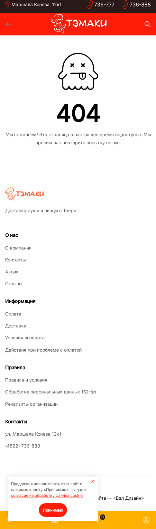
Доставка (15, 325)
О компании (18, 247)
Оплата (13, 313)
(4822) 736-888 (22, 446)
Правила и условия (26, 380)
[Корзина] (100, 520)
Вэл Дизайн (128, 498)
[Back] (9, 24)
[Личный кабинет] (146, 520)
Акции (12, 271)
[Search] (147, 24)
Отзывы (13, 283)
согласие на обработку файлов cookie (47, 495)
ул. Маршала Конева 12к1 (33, 434)
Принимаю (53, 510)
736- (104, 4)
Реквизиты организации (31, 404)
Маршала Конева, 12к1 (36, 4)
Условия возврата (25, 337)
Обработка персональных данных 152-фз (50, 391)
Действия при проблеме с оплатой (43, 350)
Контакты (15, 259)
